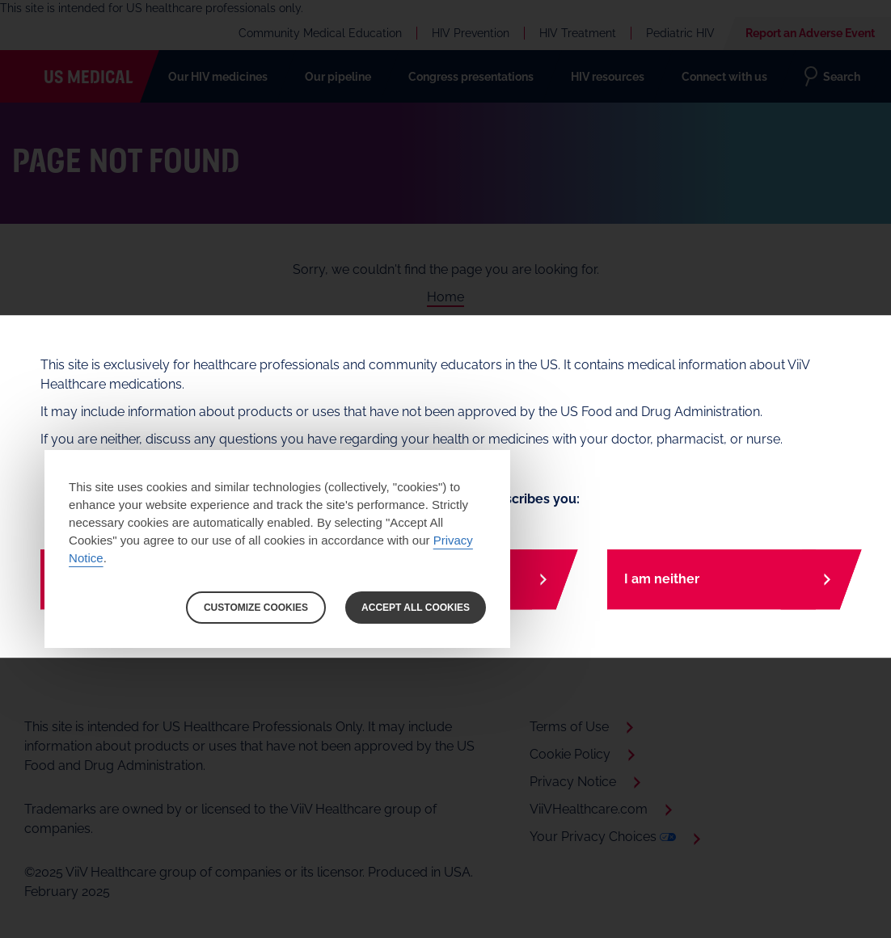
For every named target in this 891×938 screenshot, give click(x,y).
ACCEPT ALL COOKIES (415, 607)
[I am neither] (729, 579)
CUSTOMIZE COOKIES (256, 607)
